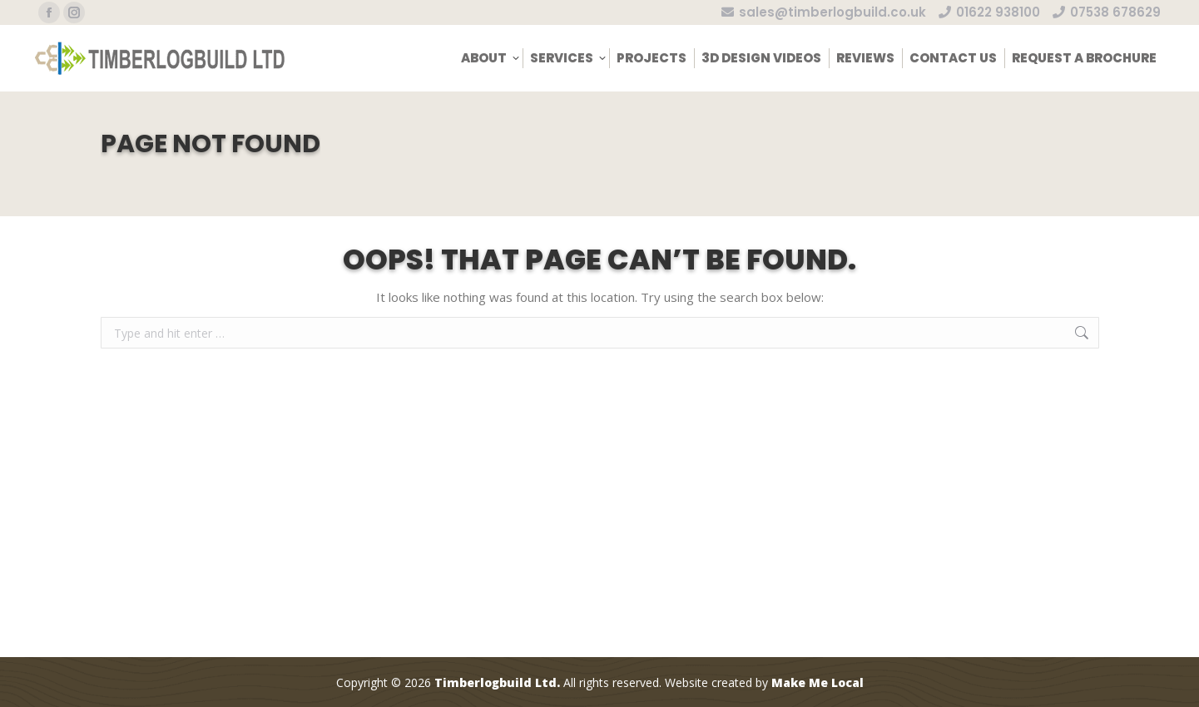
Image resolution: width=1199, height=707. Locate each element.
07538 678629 (1107, 12)
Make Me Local (817, 682)
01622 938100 (989, 12)
